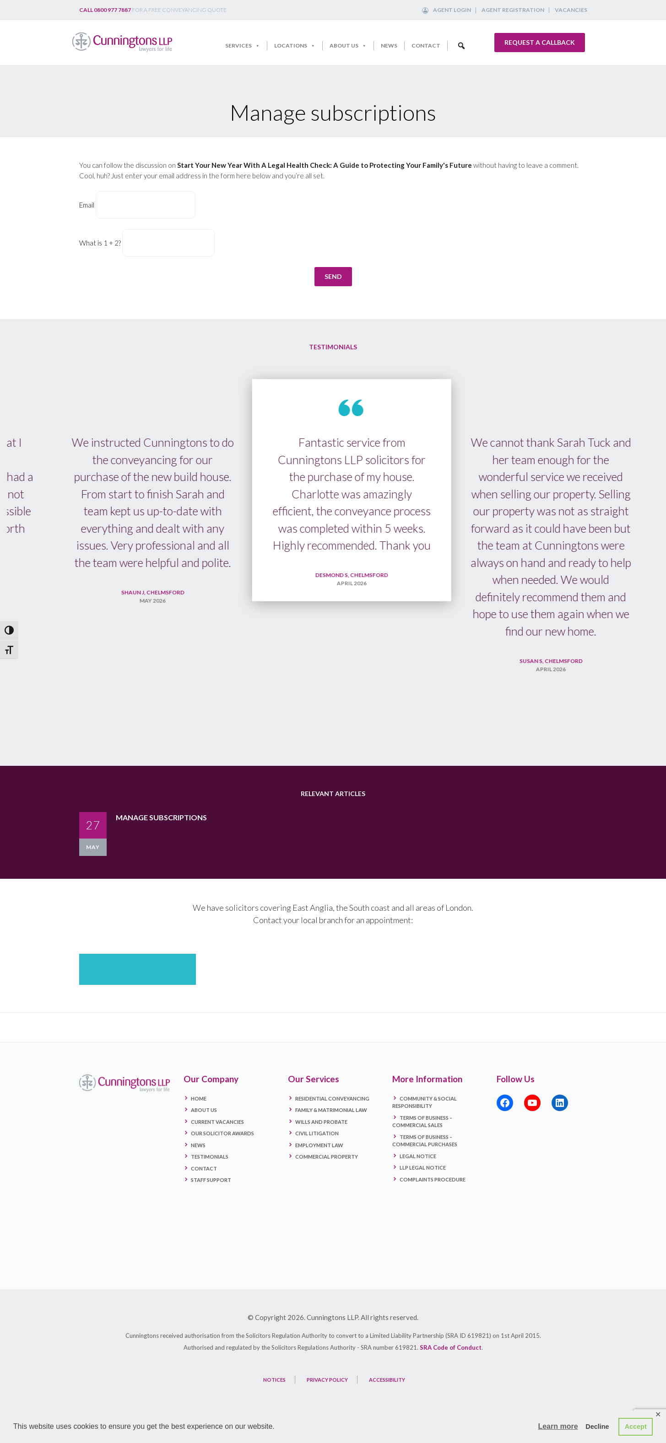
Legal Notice (418, 1156)
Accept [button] (636, 1426)
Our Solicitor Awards (222, 1133)
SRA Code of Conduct (451, 1347)
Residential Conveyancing (332, 1098)
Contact (426, 45)
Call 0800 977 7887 (105, 9)
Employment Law (319, 1145)
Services (242, 45)
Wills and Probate (321, 1122)
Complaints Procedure (433, 1179)
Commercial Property (326, 1157)
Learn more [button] (558, 1426)
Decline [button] (597, 1426)
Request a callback (539, 42)
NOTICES (274, 1380)
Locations (294, 45)
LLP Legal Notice (423, 1167)
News (389, 45)
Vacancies (571, 9)
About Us (348, 45)
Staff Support (211, 1180)
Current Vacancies (217, 1122)
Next (643, 565)
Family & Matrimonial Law (331, 1110)
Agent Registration (513, 9)
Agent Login (452, 9)
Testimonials (209, 1157)
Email (86, 205)
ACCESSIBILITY (387, 1380)
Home (198, 1098)
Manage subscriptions (161, 817)
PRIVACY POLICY (327, 1380)
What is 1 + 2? (100, 243)
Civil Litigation (317, 1133)
